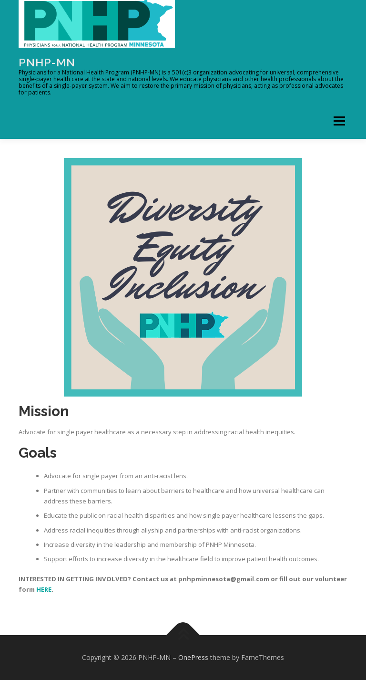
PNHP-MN (47, 62)
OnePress (193, 657)
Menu (339, 120)
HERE (43, 589)
